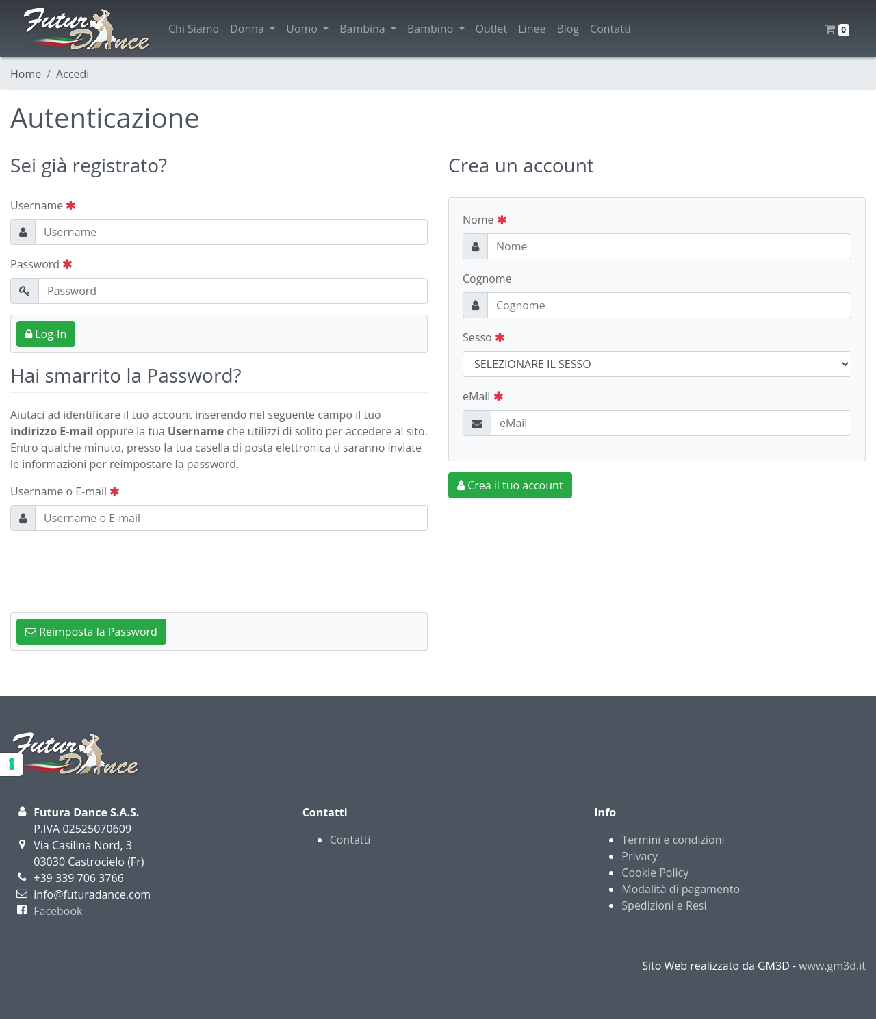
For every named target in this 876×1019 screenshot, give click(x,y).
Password (41, 264)
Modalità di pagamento (680, 889)
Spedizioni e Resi (663, 905)
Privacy (639, 856)
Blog (567, 28)
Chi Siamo (193, 28)
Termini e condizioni (672, 839)
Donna (252, 28)
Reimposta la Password (91, 631)
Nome (485, 219)
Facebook (58, 910)
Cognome (487, 278)
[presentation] (114, 568)
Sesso (484, 337)
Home (25, 73)
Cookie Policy (654, 872)
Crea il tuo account (510, 485)
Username (43, 205)
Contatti (610, 28)
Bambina (367, 28)
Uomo (307, 28)
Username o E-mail (65, 491)
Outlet (492, 28)
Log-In (45, 333)
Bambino (436, 28)
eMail (483, 396)
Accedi (72, 73)
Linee (531, 28)
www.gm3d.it (832, 965)
